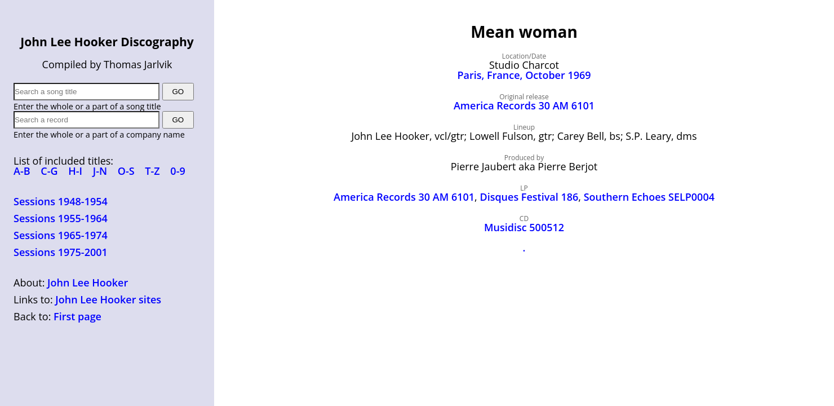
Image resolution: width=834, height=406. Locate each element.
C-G (49, 171)
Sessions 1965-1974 (61, 235)
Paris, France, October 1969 (524, 75)
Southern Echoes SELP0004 (649, 197)
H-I (75, 171)
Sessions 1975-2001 (61, 252)
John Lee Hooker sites (108, 299)
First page (77, 316)
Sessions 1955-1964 (61, 218)
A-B (22, 171)
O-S (126, 171)
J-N (100, 171)
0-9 (177, 171)
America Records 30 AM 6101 (524, 105)
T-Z (152, 171)
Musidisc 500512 (524, 227)
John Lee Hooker (87, 282)
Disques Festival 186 (529, 197)
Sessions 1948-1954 (61, 201)
